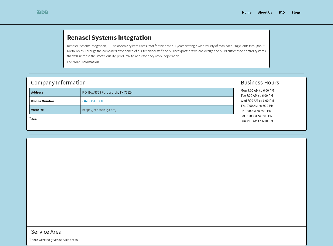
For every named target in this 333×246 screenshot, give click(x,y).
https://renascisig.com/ (99, 110)
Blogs (296, 12)
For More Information (83, 62)
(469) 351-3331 (92, 101)
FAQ (282, 12)
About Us (265, 12)
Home (246, 12)
